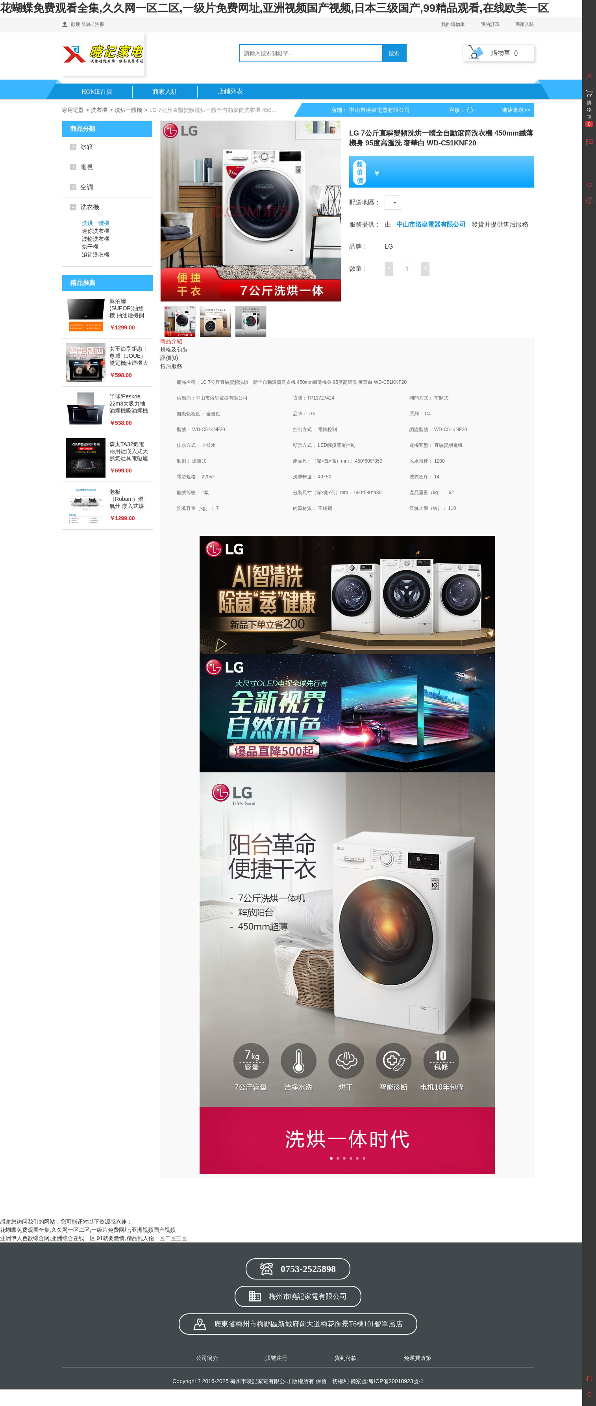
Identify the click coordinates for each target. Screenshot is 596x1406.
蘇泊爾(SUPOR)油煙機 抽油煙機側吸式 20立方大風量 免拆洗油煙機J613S (126, 308)
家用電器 (73, 110)
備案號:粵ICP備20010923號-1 (387, 1381)
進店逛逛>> (516, 110)
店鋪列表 (230, 91)
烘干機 (90, 247)
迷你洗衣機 (95, 231)
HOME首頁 (97, 91)
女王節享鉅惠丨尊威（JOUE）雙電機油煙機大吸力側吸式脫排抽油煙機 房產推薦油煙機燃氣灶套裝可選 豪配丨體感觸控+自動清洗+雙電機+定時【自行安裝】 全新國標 (128, 356)
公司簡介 (207, 1358)
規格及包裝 (174, 349)
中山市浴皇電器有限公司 (431, 224)
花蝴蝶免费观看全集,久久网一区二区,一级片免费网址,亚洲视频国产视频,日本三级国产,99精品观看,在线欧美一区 (274, 8)
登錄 (86, 24)
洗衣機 (99, 110)
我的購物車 (453, 24)
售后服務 (171, 366)
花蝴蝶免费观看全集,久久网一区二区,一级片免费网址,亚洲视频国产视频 (88, 1230)
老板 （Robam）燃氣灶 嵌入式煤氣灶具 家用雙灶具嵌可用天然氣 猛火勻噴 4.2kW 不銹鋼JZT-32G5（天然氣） (128, 499)
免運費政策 (417, 1358)
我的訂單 (490, 24)
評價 (169, 358)
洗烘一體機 (128, 110)
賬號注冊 (276, 1358)
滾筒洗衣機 (95, 254)
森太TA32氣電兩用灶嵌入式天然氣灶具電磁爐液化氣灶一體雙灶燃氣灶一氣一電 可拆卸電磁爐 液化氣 (128, 451)
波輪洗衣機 (95, 239)
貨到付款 (346, 1358)
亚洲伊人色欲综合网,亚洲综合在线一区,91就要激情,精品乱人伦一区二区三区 (93, 1238)
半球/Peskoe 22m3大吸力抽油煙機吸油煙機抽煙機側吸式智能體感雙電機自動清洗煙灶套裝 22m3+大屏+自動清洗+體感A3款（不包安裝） (128, 403)
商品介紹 (171, 341)
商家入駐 (524, 24)
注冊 (99, 24)
